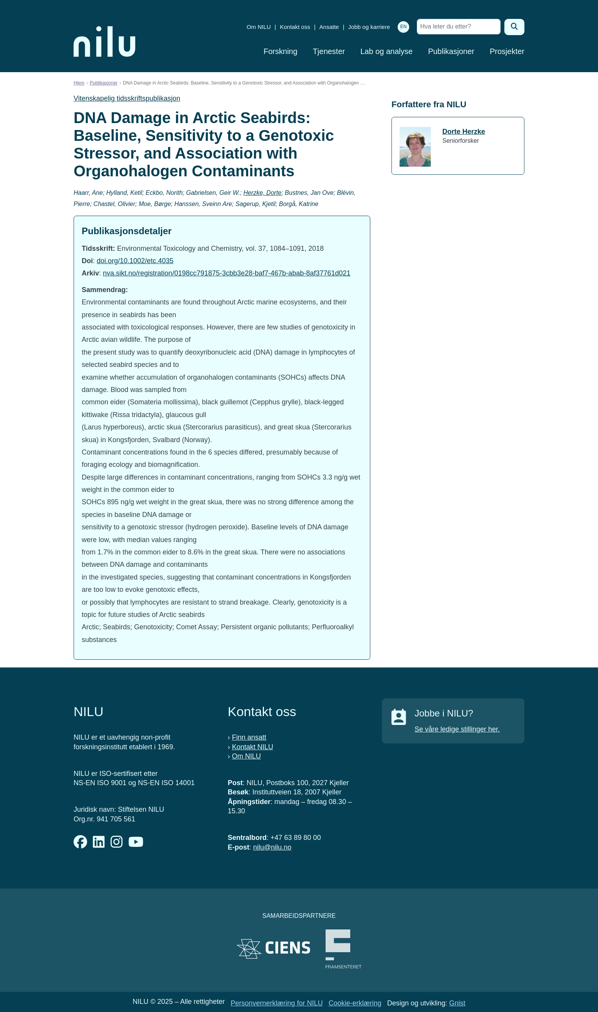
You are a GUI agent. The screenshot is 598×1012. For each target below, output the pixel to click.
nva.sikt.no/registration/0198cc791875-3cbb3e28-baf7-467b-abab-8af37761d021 (226, 273)
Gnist (457, 1003)
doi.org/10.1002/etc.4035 (135, 261)
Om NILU (259, 27)
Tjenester (329, 51)
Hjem (79, 83)
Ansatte (329, 27)
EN (403, 26)
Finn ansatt (249, 737)
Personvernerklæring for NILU (277, 1003)
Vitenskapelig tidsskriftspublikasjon (127, 98)
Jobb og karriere (369, 27)
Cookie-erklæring (355, 1003)
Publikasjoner (451, 51)
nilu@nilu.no (272, 847)
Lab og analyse (386, 51)
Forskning (280, 51)
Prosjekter (507, 51)
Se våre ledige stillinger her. (457, 729)
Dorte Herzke (463, 131)
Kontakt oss (295, 27)
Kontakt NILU (252, 747)
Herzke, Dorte (263, 192)
